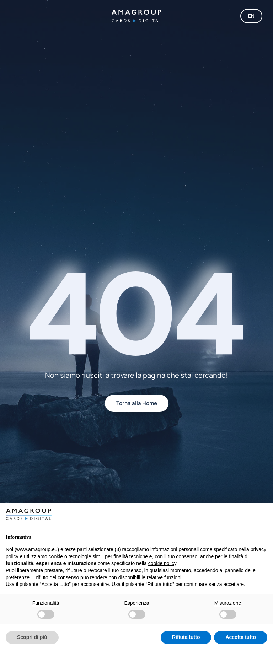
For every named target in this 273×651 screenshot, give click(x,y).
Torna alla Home (136, 403)
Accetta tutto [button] (240, 637)
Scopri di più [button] (32, 637)
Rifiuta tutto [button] (186, 637)
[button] (14, 16)
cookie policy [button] (162, 563)
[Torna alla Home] (136, 16)
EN (251, 15)
